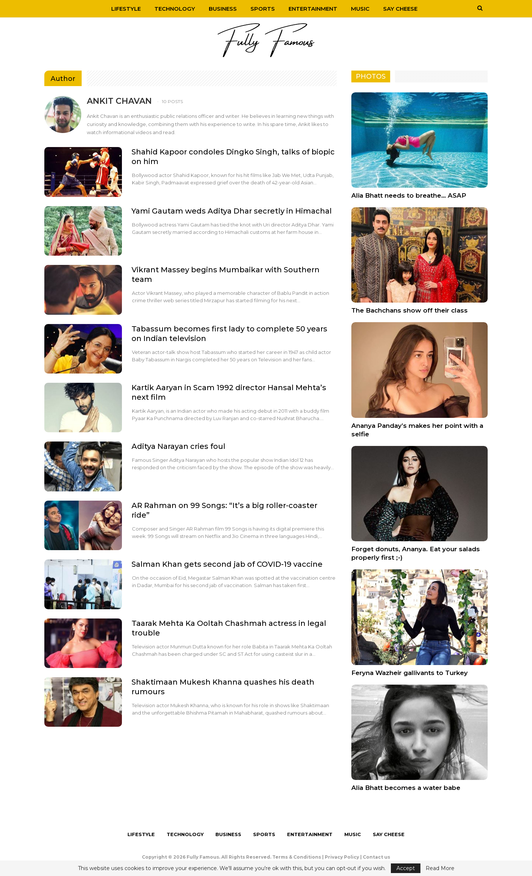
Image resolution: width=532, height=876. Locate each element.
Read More (440, 868)
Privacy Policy (342, 857)
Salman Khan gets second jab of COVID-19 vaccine (227, 564)
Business (223, 8)
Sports (262, 8)
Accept (405, 868)
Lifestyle (126, 8)
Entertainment (313, 8)
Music (360, 8)
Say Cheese (400, 8)
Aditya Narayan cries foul (178, 446)
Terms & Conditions (296, 857)
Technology (174, 8)
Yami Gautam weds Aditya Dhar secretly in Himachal (232, 211)
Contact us (376, 857)
